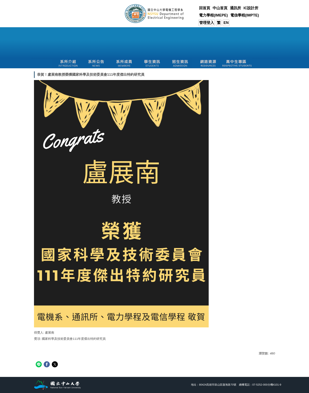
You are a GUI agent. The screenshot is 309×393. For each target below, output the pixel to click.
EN (226, 23)
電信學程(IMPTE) (244, 15)
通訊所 (235, 8)
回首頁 (204, 8)
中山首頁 (220, 8)
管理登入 (206, 23)
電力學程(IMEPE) (213, 15)
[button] (68, 63)
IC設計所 (250, 8)
